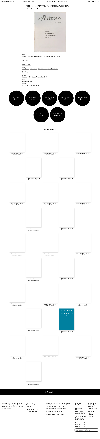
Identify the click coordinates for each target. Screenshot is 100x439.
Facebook (78, 405)
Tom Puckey (25, 69)
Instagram (78, 403)
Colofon (90, 416)
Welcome (91, 411)
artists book (25, 85)
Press (89, 413)
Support (90, 415)
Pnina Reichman (52, 69)
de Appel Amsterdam (7, 2)
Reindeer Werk (42, 69)
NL (93, 2)
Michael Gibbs (26, 65)
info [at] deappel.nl (31, 411)
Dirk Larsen (33, 69)
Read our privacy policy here (55, 415)
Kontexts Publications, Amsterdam (33, 77)
